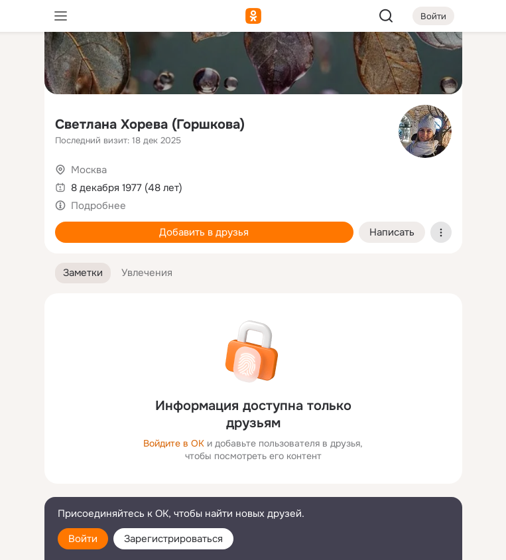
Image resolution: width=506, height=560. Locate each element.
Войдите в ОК (173, 443)
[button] (83, 273)
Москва (89, 169)
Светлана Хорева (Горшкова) (150, 124)
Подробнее (98, 205)
